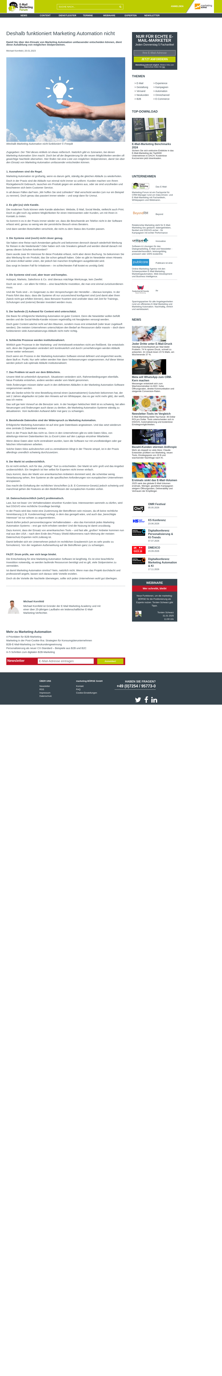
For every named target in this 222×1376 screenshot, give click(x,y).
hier (163, 67)
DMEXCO (154, 548)
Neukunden (143, 95)
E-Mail (140, 83)
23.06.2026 (153, 524)
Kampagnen (161, 87)
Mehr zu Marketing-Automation (28, 632)
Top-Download (145, 112)
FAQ (78, 689)
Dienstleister (67, 15)
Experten (131, 15)
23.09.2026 (153, 551)
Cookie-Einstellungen (86, 692)
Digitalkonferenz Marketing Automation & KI (162, 563)
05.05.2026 (153, 508)
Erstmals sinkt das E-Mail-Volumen (154, 480)
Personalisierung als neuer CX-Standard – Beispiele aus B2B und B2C (46, 648)
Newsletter (152, 15)
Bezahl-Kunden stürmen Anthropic (154, 447)
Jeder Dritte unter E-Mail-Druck (152, 344)
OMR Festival (156, 504)
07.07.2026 (153, 541)
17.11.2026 (153, 570)
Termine (88, 15)
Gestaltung (142, 87)
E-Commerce (162, 99)
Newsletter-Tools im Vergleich (151, 414)
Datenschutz (45, 696)
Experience (161, 83)
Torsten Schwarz (165, 613)
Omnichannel (162, 95)
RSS (41, 689)
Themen (138, 76)
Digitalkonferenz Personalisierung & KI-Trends (160, 534)
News (23, 15)
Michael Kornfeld (14, 50)
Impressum (44, 692)
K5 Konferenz (157, 520)
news (136, 320)
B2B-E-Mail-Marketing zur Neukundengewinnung (34, 644)
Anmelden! (110, 661)
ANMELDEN (177, 6)
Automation (161, 91)
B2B (139, 99)
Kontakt (80, 686)
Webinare (109, 15)
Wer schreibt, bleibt (154, 588)
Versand (141, 91)
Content (45, 15)
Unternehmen (144, 176)
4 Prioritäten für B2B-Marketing (23, 636)
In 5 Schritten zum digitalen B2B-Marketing (30, 652)
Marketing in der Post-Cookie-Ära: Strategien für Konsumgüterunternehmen (49, 640)
